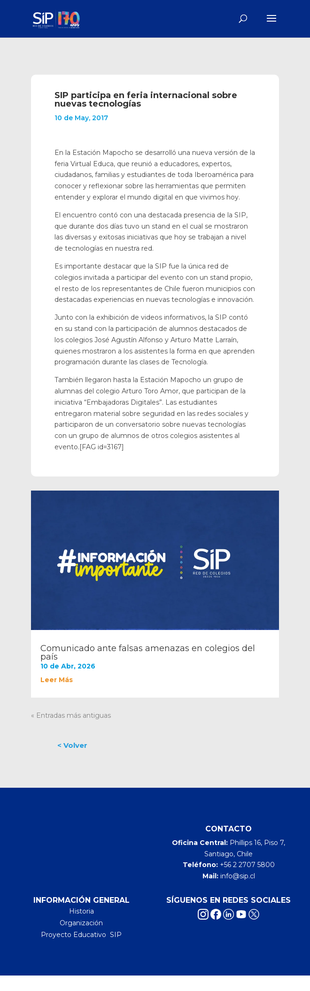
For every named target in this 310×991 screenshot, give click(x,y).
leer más (56, 680)
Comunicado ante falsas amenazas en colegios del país (147, 652)
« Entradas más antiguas (71, 715)
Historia (81, 911)
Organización (81, 923)
